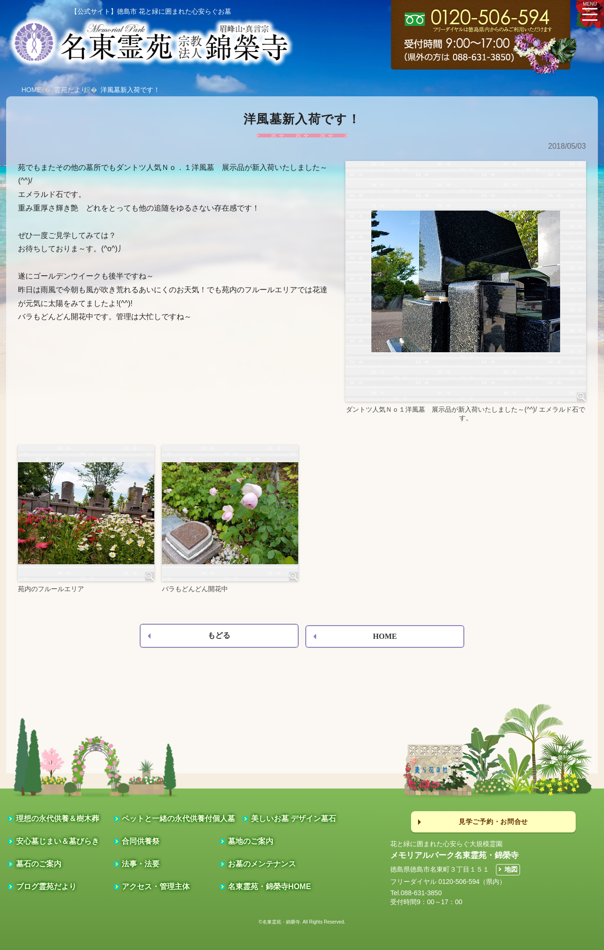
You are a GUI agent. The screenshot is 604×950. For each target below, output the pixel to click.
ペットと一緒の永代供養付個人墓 (178, 818)
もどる (219, 635)
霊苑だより (70, 89)
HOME (31, 89)
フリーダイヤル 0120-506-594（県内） (448, 881)
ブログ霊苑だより (46, 886)
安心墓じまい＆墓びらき (57, 841)
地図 (511, 869)
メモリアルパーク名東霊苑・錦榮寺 (454, 855)
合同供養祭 (140, 841)
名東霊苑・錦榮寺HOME (269, 886)
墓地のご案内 (250, 841)
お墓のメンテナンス (262, 864)
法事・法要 (140, 864)
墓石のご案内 (38, 864)
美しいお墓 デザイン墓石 (293, 818)
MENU (589, 10)
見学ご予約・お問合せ (493, 821)
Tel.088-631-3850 (416, 893)
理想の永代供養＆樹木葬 (57, 818)
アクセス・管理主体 (156, 886)
